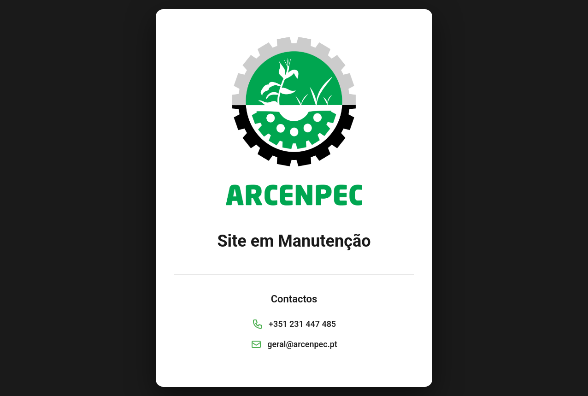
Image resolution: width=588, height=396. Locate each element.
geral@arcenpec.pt (302, 344)
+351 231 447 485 (302, 324)
